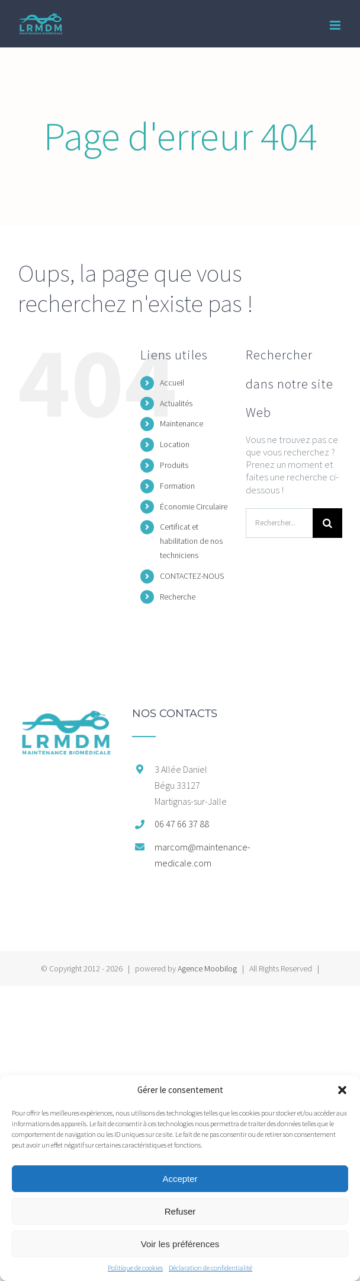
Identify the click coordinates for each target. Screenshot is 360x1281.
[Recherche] (327, 523)
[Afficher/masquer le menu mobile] (336, 25)
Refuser (180, 1211)
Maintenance (181, 423)
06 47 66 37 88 (182, 824)
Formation (177, 485)
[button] (342, 1090)
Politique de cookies (135, 1267)
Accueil (172, 382)
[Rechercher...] (279, 523)
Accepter (179, 1179)
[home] (66, 714)
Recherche (177, 596)
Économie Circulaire (193, 506)
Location (174, 444)
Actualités (176, 403)
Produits (174, 465)
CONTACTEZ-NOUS (192, 576)
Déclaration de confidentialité (210, 1267)
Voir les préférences (180, 1244)
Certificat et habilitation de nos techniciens (191, 540)
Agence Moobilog (207, 968)
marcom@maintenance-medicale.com (191, 855)
